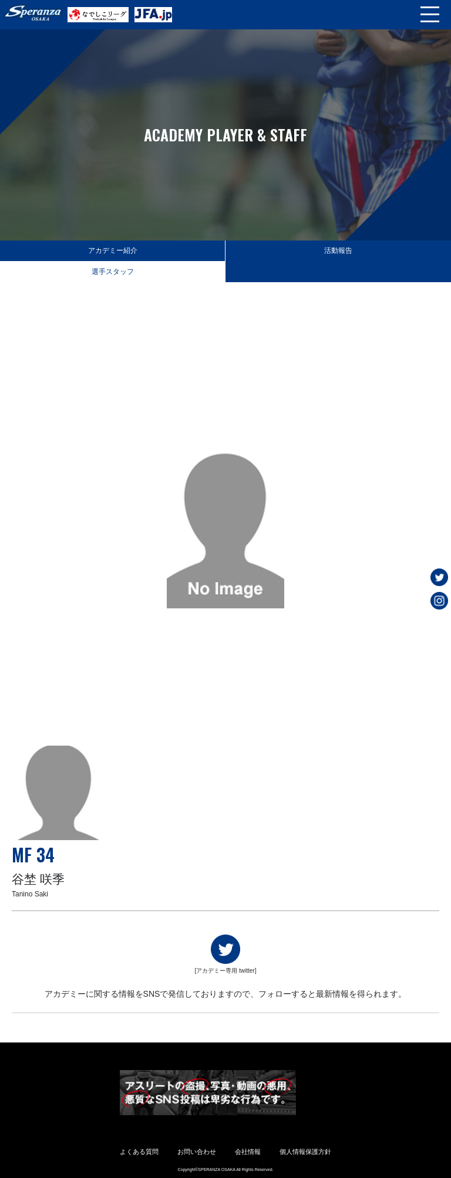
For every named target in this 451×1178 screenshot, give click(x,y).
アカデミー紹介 (112, 250)
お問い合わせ (196, 1151)
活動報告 (338, 250)
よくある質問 (139, 1151)
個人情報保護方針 (305, 1151)
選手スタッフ (113, 272)
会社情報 (248, 1151)
